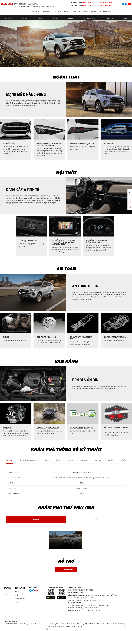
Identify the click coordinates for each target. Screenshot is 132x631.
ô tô (5, 591)
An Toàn (55, 19)
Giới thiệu (17, 591)
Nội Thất (40, 19)
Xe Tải (5, 595)
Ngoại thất (24, 19)
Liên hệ (16, 602)
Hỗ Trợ (125, 19)
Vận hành (71, 19)
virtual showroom (105, 11)
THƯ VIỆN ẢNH (109, 19)
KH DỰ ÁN (93, 11)
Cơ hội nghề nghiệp (20, 598)
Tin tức (85, 11)
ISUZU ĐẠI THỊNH (20, 588)
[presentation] (2, 139)
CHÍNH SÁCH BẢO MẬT (10, 621)
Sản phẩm (7, 588)
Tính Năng (67, 11)
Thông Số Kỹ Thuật (89, 19)
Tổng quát (8, 19)
